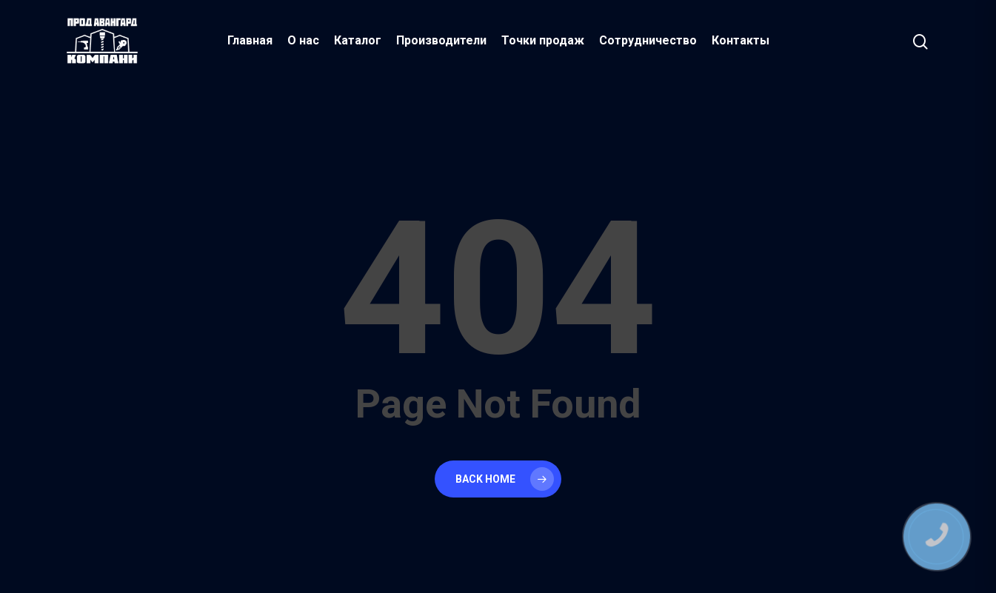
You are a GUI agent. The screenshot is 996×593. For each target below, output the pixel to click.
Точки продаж (542, 40)
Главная (250, 40)
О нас (303, 40)
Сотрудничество (648, 40)
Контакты (740, 40)
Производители (441, 40)
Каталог (357, 40)
